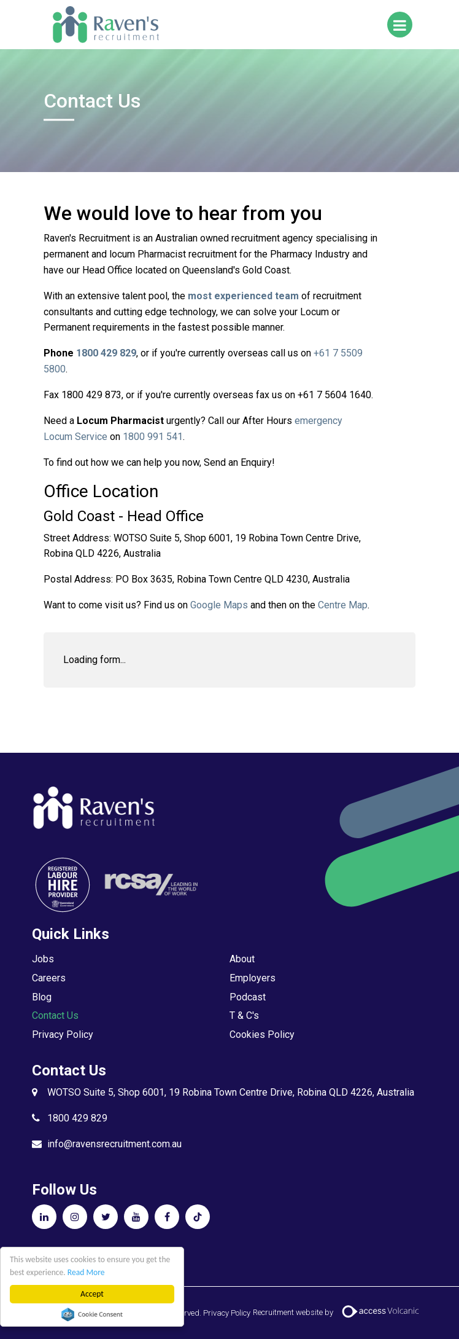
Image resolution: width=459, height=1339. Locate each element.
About (242, 959)
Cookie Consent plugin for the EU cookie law (92, 1314)
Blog (42, 997)
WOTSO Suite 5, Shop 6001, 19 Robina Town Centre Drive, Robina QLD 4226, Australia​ (230, 1092)
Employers (253, 978)
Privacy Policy (62, 1034)
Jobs (43, 959)
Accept (92, 1294)
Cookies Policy (262, 1034)
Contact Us (55, 1015)
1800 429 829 (77, 1118)
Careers (49, 978)
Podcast (248, 997)
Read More (86, 1272)
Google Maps (219, 605)
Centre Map (343, 605)
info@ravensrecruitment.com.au (114, 1144)
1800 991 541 (153, 436)
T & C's (244, 1015)
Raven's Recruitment (105, 24)
